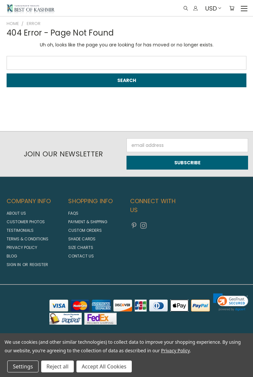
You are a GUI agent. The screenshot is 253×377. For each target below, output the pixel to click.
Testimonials (20, 230)
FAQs (73, 213)
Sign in (14, 264)
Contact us (81, 256)
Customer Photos (26, 222)
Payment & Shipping (87, 222)
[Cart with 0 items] (231, 8)
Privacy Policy (22, 247)
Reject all (57, 366)
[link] (230, 302)
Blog (12, 256)
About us (16, 213)
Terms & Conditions (27, 239)
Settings (23, 366)
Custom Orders (85, 230)
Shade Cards (82, 239)
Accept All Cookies (104, 366)
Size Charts (80, 247)
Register (39, 264)
